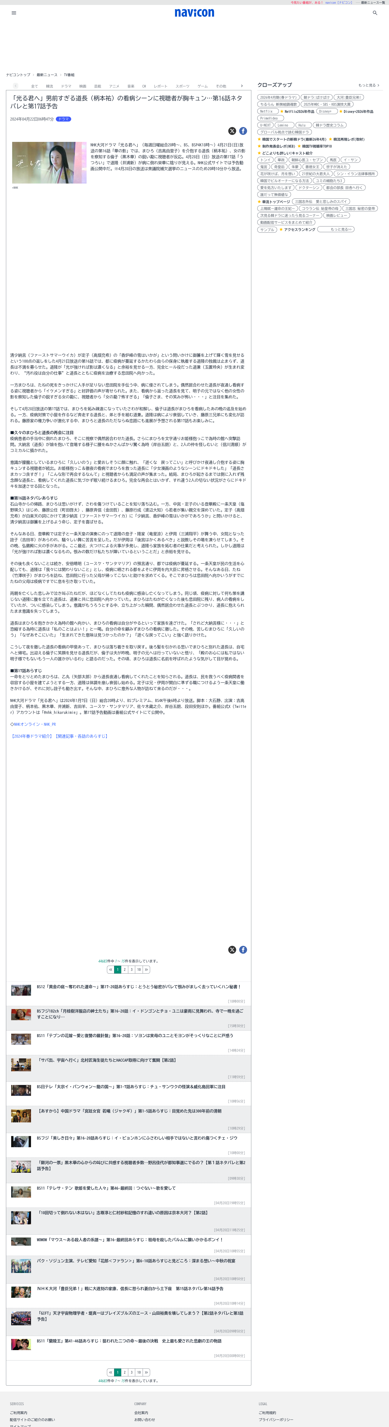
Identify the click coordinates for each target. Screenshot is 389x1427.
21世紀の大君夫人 (316, 174)
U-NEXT (265, 125)
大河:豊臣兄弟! (349, 97)
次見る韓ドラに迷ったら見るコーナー (289, 215)
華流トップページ (276, 202)
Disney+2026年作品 (358, 111)
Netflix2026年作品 (299, 111)
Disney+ (327, 111)
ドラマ (66, 86)
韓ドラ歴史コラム (330, 125)
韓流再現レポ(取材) (349, 139)
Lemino (285, 125)
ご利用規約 (267, 1413)
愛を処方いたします (276, 188)
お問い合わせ (144, 1420)
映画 (82, 86)
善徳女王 (312, 167)
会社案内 (141, 1413)
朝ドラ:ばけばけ (317, 97)
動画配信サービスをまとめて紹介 (286, 222)
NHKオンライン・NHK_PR (35, 724)
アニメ (114, 86)
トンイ (265, 160)
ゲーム (202, 86)
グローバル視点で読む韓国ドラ (284, 132)
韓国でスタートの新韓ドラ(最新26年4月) (294, 139)
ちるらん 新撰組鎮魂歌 (278, 104)
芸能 (97, 86)
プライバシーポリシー (276, 1420)
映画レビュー (336, 215)
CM (144, 86)
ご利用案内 (18, 1413)
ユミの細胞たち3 (329, 181)
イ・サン (350, 160)
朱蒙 (295, 167)
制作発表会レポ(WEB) (278, 146)
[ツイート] (232, 131)
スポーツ (183, 86)
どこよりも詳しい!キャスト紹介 (287, 153)
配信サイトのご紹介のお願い (32, 1420)
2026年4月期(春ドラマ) (278, 97)
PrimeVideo (270, 118)
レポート (161, 86)
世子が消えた (336, 167)
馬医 (333, 160)
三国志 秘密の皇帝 (360, 208)
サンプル (267, 230)
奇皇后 (279, 167)
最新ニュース (47, 75)
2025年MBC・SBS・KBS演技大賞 (327, 104)
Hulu (303, 125)
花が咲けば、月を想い (277, 174)
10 (160, 969)
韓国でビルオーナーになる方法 (284, 181)
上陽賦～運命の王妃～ (277, 208)
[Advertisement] (194, 45)
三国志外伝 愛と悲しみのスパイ (321, 201)
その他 (221, 86)
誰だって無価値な (274, 194)
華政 (281, 160)
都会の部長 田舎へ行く (344, 188)
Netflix (268, 111)
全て (34, 86)
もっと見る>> (336, 229)
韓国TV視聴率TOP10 (317, 146)
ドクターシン (308, 188)
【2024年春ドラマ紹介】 (32, 736)
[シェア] (243, 131)
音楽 (131, 86)
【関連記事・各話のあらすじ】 (81, 736)
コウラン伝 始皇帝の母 (320, 208)
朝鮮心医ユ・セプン (307, 160)
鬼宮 (263, 167)
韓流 (49, 86)
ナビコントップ (18, 75)
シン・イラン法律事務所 (356, 174)
